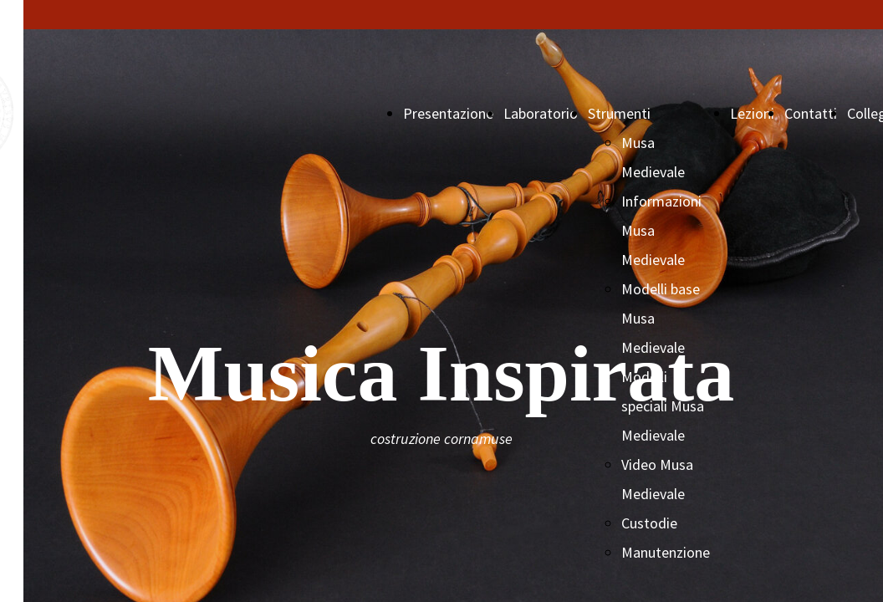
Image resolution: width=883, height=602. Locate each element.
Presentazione (448, 113)
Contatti (810, 113)
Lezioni (752, 113)
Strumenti (619, 113)
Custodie (649, 523)
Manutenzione (665, 552)
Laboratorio (540, 113)
